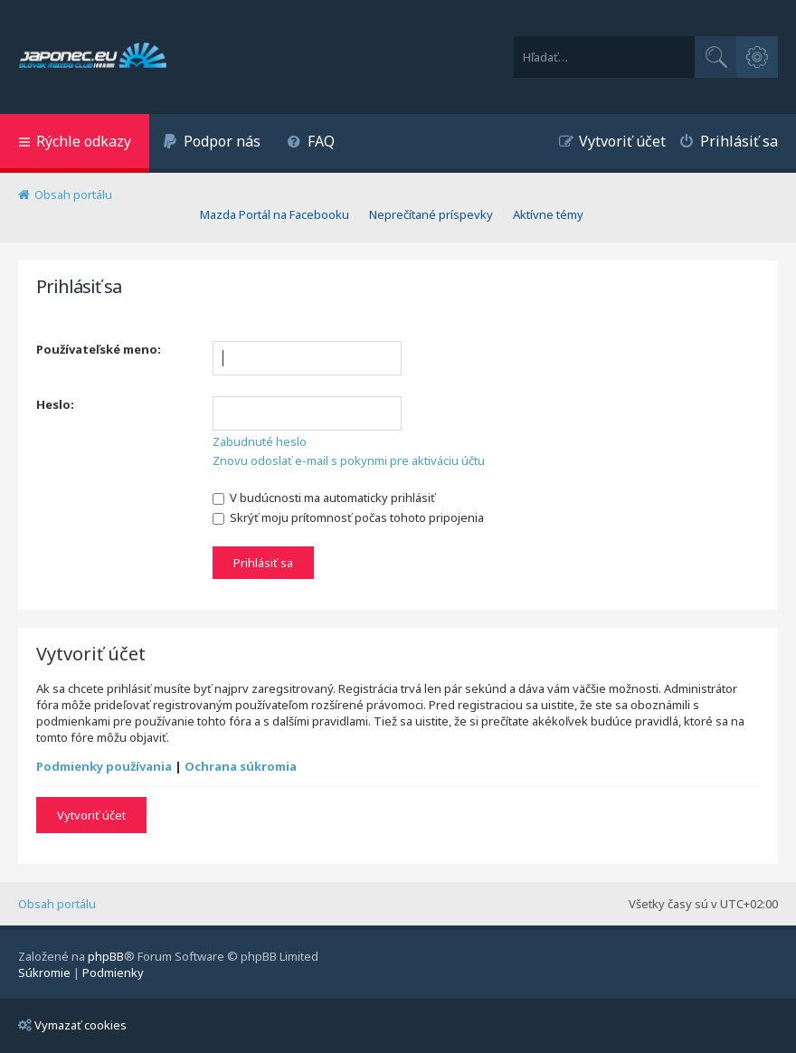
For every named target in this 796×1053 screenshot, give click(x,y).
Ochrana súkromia (241, 766)
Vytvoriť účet (91, 815)
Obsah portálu (57, 904)
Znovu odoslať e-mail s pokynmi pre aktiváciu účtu (349, 460)
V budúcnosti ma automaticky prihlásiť (324, 497)
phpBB (106, 956)
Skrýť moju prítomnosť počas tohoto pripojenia (348, 517)
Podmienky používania (104, 766)
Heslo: (55, 404)
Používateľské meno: (98, 349)
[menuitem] (211, 143)
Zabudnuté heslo (260, 441)
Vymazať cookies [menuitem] (72, 1025)
